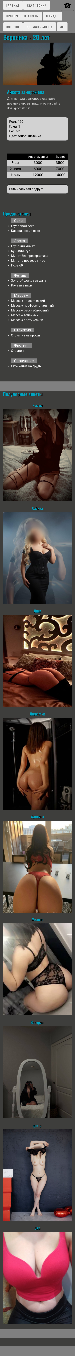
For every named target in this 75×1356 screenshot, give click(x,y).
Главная (12, 5)
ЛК (62, 27)
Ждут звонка (36, 5)
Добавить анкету (40, 27)
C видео (52, 16)
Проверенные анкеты (22, 16)
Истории (12, 27)
